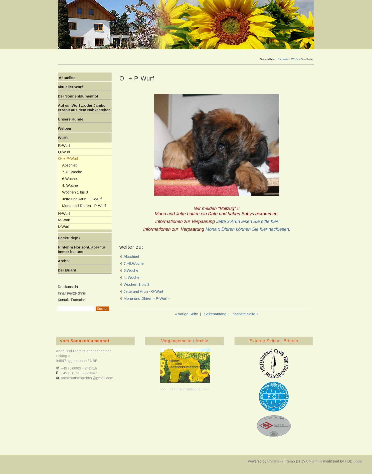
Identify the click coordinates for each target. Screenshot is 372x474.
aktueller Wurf (70, 87)
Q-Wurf (64, 152)
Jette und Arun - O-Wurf (143, 291)
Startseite (283, 59)
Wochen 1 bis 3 (136, 284)
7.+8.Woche (134, 263)
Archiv (64, 261)
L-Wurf (63, 226)
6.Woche (131, 270)
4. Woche (131, 277)
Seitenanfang (215, 314)
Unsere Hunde (70, 119)
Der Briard (67, 270)
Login (357, 461)
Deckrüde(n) (69, 238)
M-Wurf (64, 220)
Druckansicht (68, 287)
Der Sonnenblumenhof (78, 96)
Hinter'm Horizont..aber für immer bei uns (81, 249)
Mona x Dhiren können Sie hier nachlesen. (248, 229)
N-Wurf (64, 213)
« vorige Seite (186, 314)
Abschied (131, 256)
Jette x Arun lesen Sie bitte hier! (247, 221)
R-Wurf (64, 145)
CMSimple (275, 461)
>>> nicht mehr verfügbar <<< (184, 389)
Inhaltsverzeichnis (72, 293)
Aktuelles (66, 78)
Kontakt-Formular (71, 300)
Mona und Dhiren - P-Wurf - (147, 298)
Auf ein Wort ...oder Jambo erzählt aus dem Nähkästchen (84, 107)
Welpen (64, 128)
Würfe (294, 59)
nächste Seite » (245, 314)
